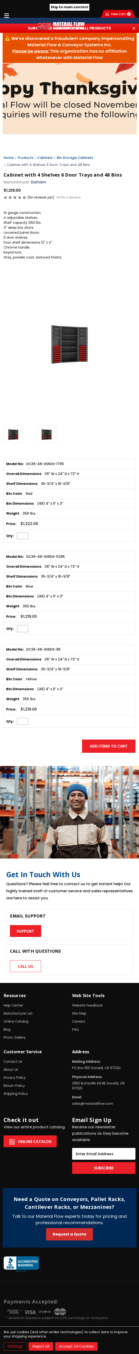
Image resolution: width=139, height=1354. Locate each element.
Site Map (79, 1013)
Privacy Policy (15, 1077)
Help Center (13, 1005)
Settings (15, 1346)
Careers (78, 1021)
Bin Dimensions (20, 503)
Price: (11, 523)
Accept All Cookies (76, 1346)
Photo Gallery (15, 1037)
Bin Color (14, 493)
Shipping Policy (16, 1093)
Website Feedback (87, 1005)
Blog (7, 1029)
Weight (12, 513)
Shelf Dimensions (22, 483)
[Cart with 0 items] (118, 14)
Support (25, 931)
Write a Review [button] (68, 197)
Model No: (15, 463)
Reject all (40, 1346)
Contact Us (13, 1061)
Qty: (10, 535)
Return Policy (14, 1085)
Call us (25, 966)
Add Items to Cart (109, 746)
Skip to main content (69, 7)
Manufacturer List (18, 1013)
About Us (11, 1069)
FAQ (75, 1029)
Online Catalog (16, 1021)
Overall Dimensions (23, 473)
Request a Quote (69, 1234)
